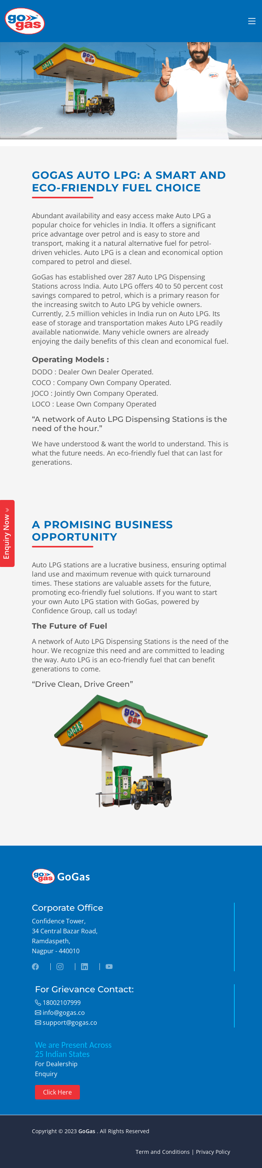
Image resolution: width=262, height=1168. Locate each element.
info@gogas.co (63, 1012)
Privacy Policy (213, 1151)
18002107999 (61, 1002)
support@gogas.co (69, 1022)
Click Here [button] (57, 1092)
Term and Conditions (163, 1151)
